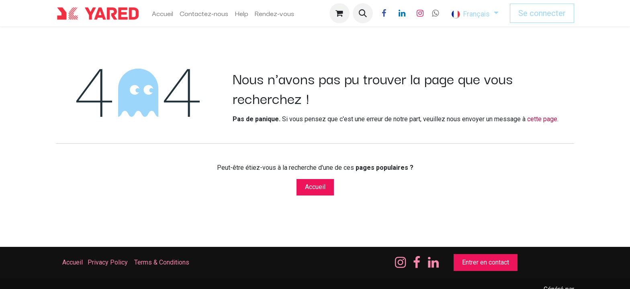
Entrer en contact (485, 262)
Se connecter (542, 13)
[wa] (435, 13)
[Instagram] (420, 13)
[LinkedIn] (402, 13)
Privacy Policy (108, 262)
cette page (542, 119)
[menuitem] (162, 13)
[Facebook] (384, 13)
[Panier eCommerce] (339, 13)
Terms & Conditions (162, 262)
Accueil (315, 187)
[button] (363, 13)
